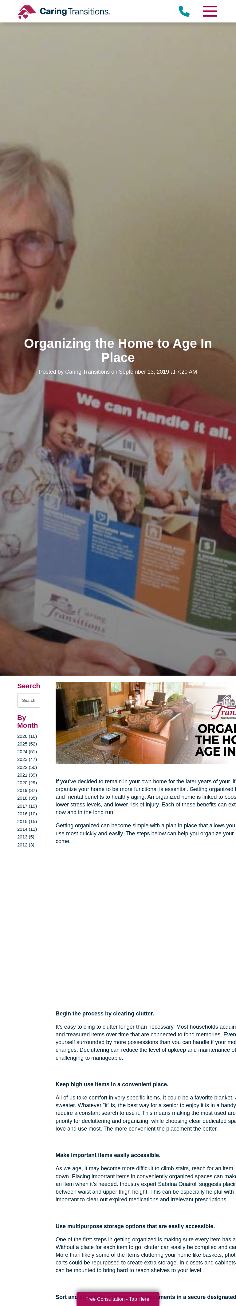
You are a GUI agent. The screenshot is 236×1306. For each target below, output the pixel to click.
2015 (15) (27, 821)
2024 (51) (27, 751)
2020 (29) (27, 782)
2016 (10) (27, 813)
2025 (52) (27, 743)
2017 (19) (27, 806)
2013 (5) (25, 836)
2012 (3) (25, 844)
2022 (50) (27, 767)
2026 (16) (27, 736)
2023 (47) (27, 759)
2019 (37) (27, 790)
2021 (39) (27, 775)
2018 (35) (27, 798)
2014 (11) (27, 829)
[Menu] (209, 11)
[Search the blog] (28, 700)
